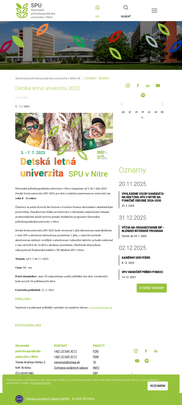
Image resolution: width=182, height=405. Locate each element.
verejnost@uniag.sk (100, 307)
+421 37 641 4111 (65, 351)
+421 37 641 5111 (65, 356)
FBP (95, 373)
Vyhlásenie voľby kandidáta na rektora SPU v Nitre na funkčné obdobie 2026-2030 (143, 197)
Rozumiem (157, 385)
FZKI (96, 351)
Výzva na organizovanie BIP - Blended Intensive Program (143, 229)
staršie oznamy (151, 288)
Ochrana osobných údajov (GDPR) (48, 398)
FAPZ (96, 367)
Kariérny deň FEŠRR (136, 257)
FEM (96, 356)
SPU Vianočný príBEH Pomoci (142, 272)
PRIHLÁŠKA (23, 298)
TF (94, 362)
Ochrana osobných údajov (71, 367)
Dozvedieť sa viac (40, 383)
